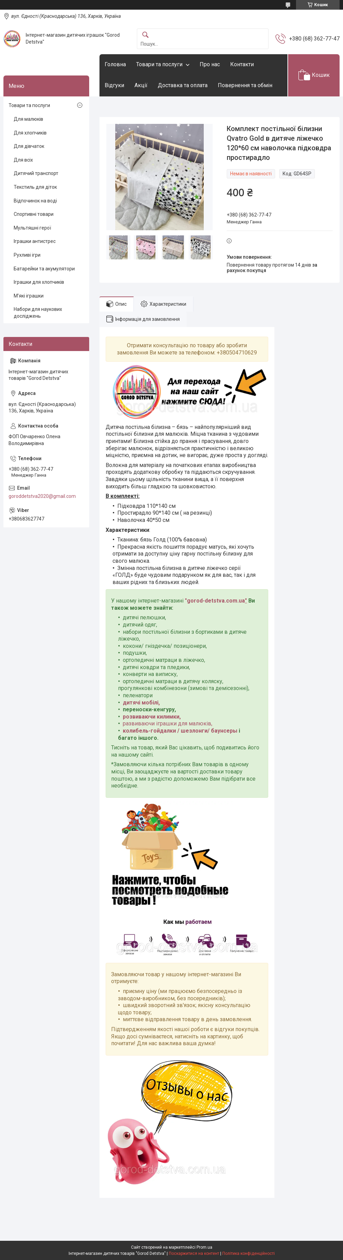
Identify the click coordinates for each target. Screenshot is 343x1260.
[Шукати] (145, 35)
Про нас (210, 64)
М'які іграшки (29, 296)
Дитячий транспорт (36, 173)
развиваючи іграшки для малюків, (167, 723)
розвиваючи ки (143, 716)
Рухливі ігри (27, 255)
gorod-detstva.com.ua (216, 600)
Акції (140, 85)
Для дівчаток (29, 146)
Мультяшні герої (32, 228)
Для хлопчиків (30, 133)
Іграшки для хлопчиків (39, 282)
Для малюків (28, 119)
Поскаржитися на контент (194, 1253)
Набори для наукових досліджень (38, 312)
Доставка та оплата (183, 85)
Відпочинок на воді (35, 200)
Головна (115, 64)
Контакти (242, 64)
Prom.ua (204, 1247)
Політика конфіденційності (248, 1253)
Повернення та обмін (245, 85)
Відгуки (114, 85)
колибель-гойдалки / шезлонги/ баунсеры (180, 730)
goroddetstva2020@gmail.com (42, 496)
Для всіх (23, 160)
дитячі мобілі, (141, 702)
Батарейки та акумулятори (44, 268)
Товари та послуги (159, 64)
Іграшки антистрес (35, 241)
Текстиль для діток (35, 187)
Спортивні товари (34, 214)
